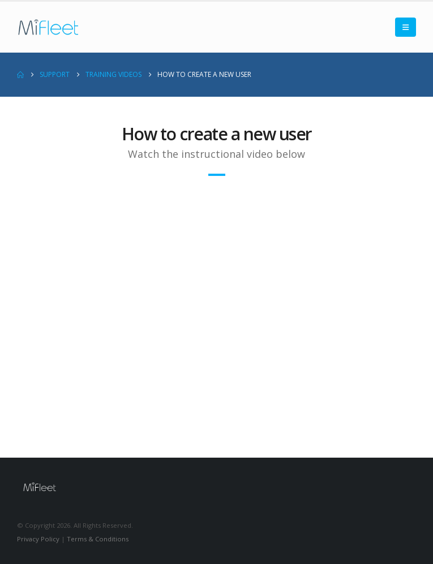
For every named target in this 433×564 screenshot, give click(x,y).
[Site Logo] (48, 27)
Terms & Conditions (97, 539)
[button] (405, 27)
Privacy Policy (38, 539)
